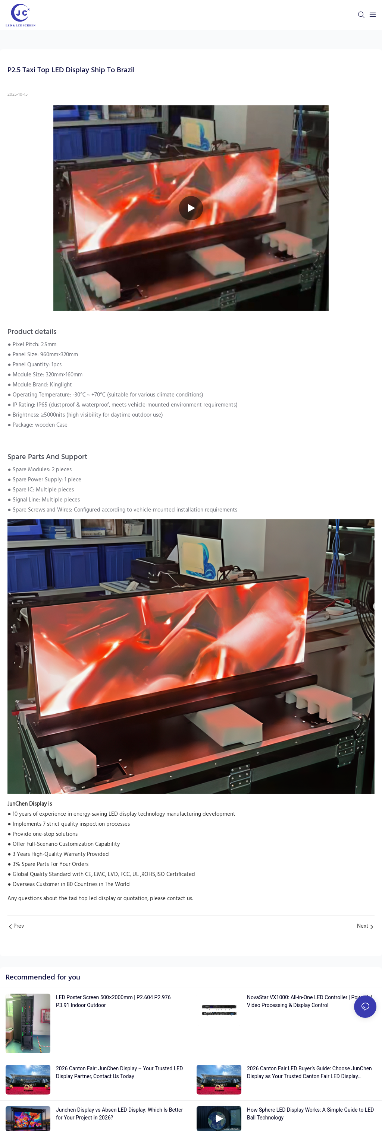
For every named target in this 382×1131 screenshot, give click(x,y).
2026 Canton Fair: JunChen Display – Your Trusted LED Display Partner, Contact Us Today (119, 1072)
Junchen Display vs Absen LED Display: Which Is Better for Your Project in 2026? (119, 1114)
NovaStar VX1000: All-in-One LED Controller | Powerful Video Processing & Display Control (309, 1001)
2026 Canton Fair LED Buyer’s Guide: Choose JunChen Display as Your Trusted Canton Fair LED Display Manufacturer (309, 1072)
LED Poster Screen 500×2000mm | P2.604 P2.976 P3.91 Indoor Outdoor (113, 1001)
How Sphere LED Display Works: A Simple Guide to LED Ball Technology (310, 1114)
